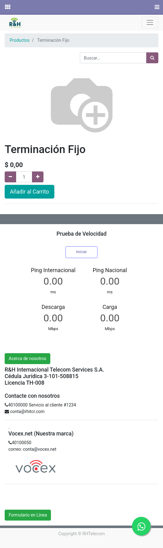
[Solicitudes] (7, 7)
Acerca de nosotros (27, 358)
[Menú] (156, 7)
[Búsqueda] (152, 57)
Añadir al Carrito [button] (29, 192)
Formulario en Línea (28, 514)
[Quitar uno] (10, 176)
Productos (19, 40)
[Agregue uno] (37, 176)
